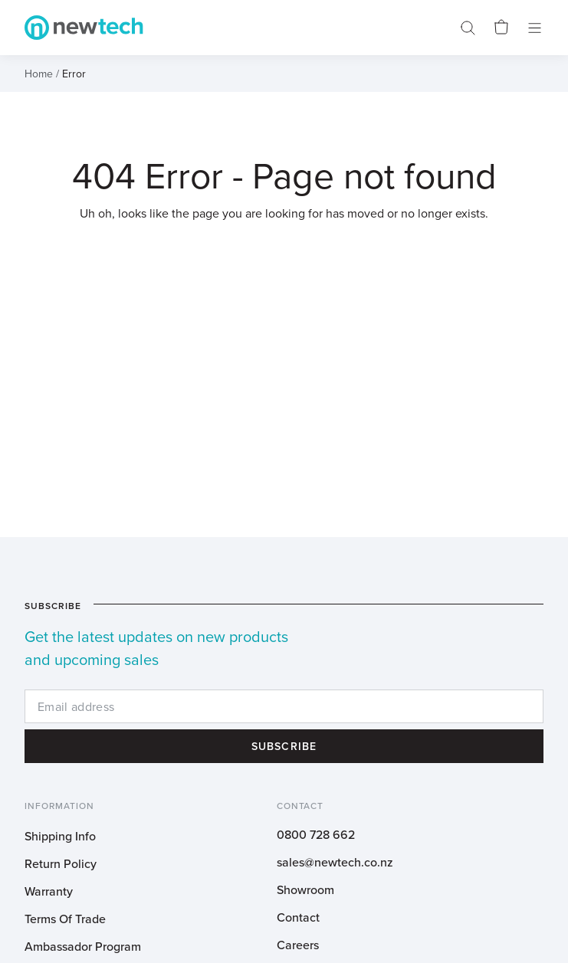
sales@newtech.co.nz (335, 861)
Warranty (49, 891)
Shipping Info (60, 835)
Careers (298, 944)
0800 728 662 (316, 834)
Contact (298, 917)
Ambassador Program (83, 946)
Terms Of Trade (65, 918)
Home (39, 73)
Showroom (305, 889)
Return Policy (61, 863)
